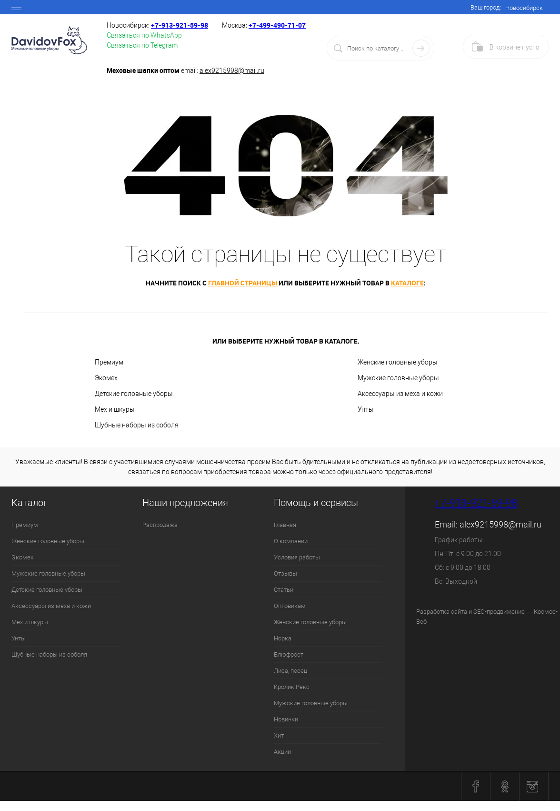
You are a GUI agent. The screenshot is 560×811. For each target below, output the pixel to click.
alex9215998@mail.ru (232, 70)
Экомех (106, 378)
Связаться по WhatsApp (144, 35)
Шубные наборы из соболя (137, 425)
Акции (282, 751)
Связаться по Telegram (142, 45)
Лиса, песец (290, 670)
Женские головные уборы (398, 362)
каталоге (407, 282)
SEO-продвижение (499, 611)
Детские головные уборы (134, 393)
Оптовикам (290, 605)
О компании (291, 541)
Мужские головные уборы (398, 378)
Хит (279, 735)
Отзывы (285, 573)
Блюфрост (288, 654)
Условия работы (297, 557)
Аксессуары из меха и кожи (400, 393)
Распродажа (160, 524)
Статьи (283, 589)
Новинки (286, 719)
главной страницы (242, 282)
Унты (366, 409)
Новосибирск (524, 7)
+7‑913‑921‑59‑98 (179, 25)
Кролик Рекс (292, 686)
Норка (282, 638)
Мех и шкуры (115, 409)
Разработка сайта (441, 611)
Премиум (109, 362)
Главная (285, 524)
